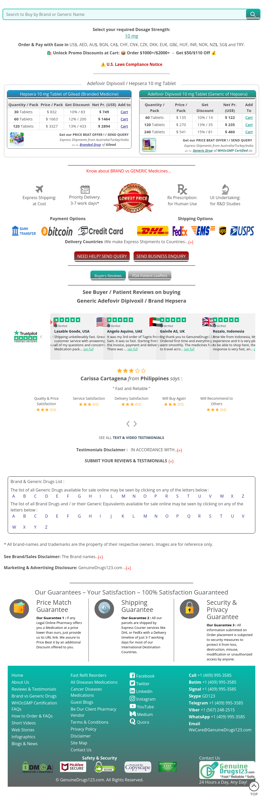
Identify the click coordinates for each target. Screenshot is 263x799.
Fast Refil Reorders (88, 687)
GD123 (202, 708)
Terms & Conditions (89, 734)
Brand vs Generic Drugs (34, 708)
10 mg (131, 36)
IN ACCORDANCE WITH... (129, 445)
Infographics (23, 749)
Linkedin (141, 703)
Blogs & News (24, 756)
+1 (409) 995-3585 (210, 687)
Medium (141, 727)
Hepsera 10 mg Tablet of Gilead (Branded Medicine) (69, 94)
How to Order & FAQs (32, 728)
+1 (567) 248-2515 (212, 722)
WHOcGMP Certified (233, 150)
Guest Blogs (82, 714)
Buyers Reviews (106, 276)
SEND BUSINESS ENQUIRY (161, 257)
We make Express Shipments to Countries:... (129, 242)
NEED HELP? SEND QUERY (102, 257)
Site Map (79, 755)
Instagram (143, 711)
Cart (249, 117)
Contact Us (81, 762)
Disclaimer (81, 748)
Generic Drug (203, 150)
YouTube (142, 719)
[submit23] (253, 14)
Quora (139, 734)
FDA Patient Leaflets (151, 276)
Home (17, 687)
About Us (20, 694)
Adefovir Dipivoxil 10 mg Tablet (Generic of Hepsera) (198, 94)
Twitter (139, 696)
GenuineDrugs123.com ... (68, 580)
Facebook (142, 688)
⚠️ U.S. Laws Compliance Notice (131, 64)
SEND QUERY (241, 140)
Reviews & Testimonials (34, 701)
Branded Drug (90, 145)
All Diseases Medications (94, 694)
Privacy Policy (83, 741)
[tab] (106, 276)
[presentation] (45, 338)
